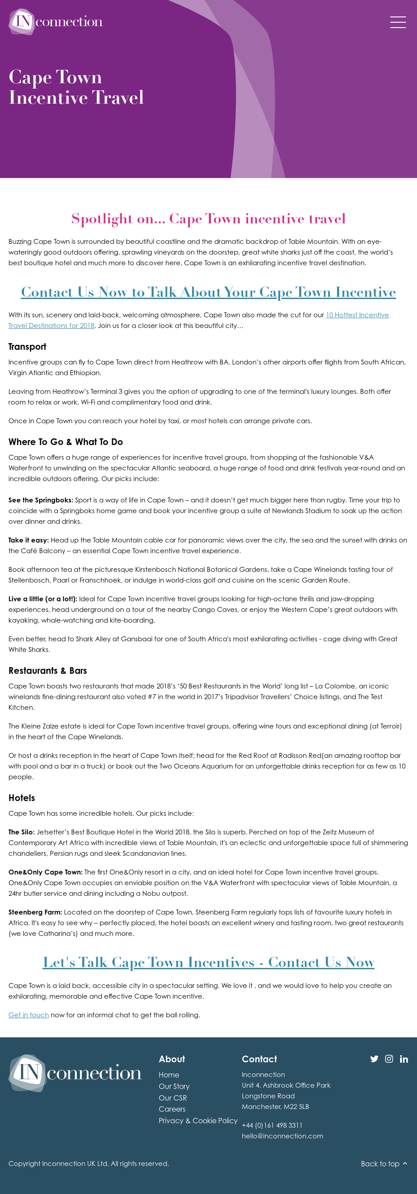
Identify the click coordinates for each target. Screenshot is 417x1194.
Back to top (385, 1163)
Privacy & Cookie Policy (198, 1120)
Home (169, 1074)
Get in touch (28, 1015)
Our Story (174, 1086)
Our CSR (173, 1097)
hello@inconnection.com (282, 1136)
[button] (398, 22)
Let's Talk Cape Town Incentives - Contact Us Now (209, 963)
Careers (172, 1109)
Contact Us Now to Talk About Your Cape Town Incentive (208, 293)
